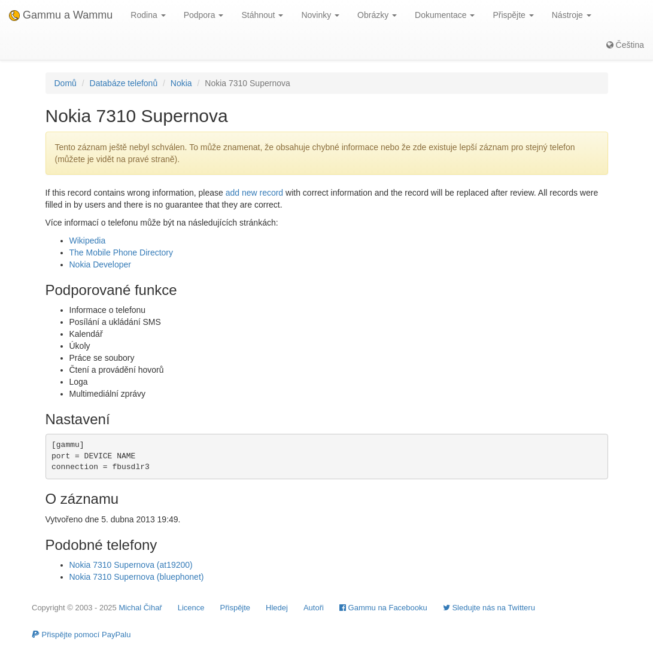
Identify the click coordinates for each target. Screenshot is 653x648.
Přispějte (235, 607)
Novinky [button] (320, 15)
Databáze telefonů (124, 83)
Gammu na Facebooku (383, 607)
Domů (65, 83)
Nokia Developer (100, 264)
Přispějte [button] (513, 15)
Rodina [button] (147, 15)
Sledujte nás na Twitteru (489, 607)
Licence (191, 607)
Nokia (181, 83)
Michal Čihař (140, 607)
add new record (255, 192)
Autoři (313, 607)
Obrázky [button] (377, 15)
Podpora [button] (204, 15)
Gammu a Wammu (61, 15)
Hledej (277, 607)
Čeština (625, 45)
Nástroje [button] (571, 15)
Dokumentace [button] (445, 15)
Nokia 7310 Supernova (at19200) (131, 565)
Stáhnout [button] (262, 15)
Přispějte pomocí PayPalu (81, 634)
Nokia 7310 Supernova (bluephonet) (136, 577)
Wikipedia (87, 240)
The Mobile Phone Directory (121, 252)
